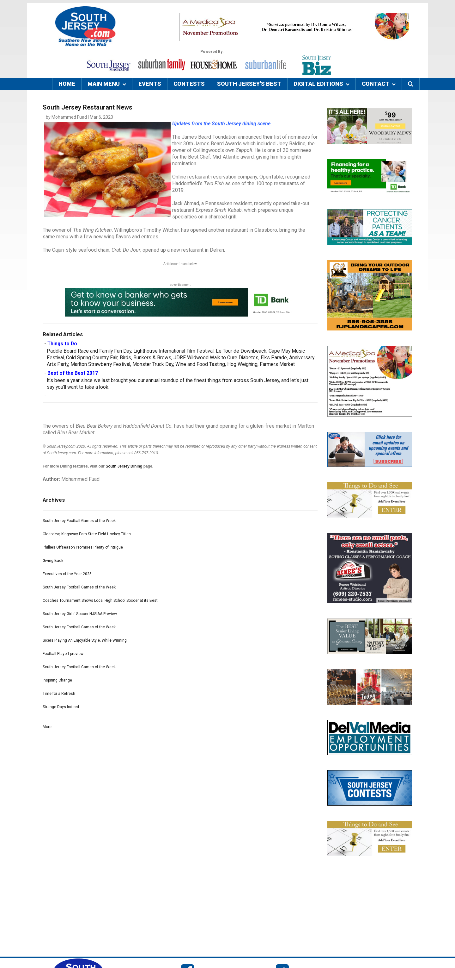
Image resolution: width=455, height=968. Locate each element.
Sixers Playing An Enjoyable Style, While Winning (85, 640)
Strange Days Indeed (61, 707)
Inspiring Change (57, 680)
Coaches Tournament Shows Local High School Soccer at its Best (100, 600)
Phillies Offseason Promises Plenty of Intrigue (83, 547)
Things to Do (62, 344)
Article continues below (180, 264)
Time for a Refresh (59, 693)
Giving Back (53, 560)
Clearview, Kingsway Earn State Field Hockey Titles (87, 534)
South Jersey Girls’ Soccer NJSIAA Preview (80, 614)
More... (48, 727)
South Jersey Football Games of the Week (79, 521)
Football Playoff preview (63, 653)
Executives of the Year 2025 (67, 574)
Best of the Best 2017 (72, 373)
